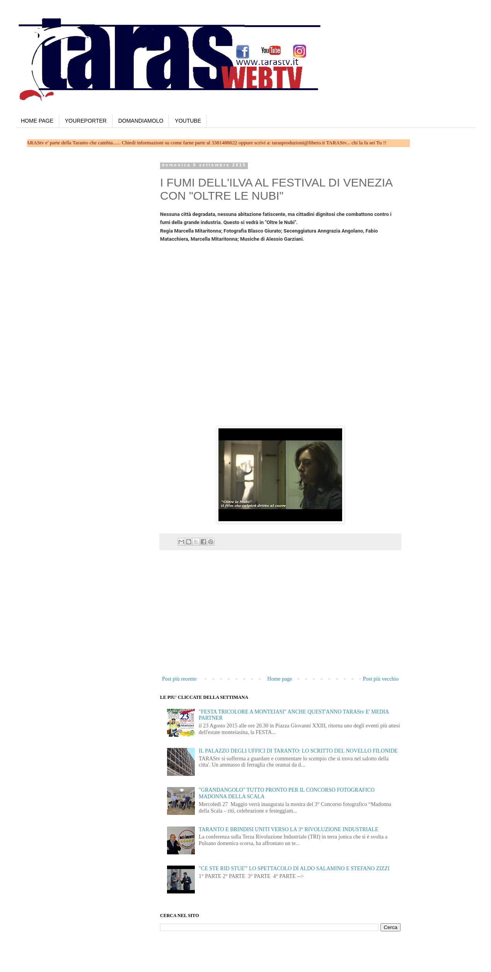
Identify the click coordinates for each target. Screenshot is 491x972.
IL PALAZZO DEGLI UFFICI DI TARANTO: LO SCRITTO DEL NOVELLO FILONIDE (298, 751)
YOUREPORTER (86, 121)
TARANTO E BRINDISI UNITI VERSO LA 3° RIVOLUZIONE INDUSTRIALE (288, 829)
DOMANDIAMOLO (141, 121)
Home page (279, 679)
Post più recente (179, 679)
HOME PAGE (37, 121)
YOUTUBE (188, 121)
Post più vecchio (381, 679)
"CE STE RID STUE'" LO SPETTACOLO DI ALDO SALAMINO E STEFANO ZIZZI (294, 868)
